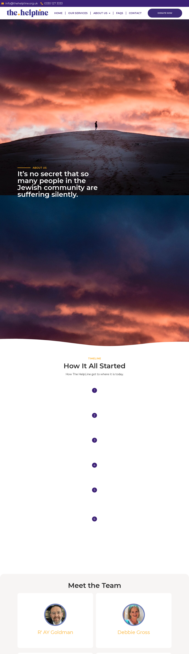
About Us (101, 13)
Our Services (78, 13)
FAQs (119, 13)
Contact (135, 13)
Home (58, 13)
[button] (165, 13)
